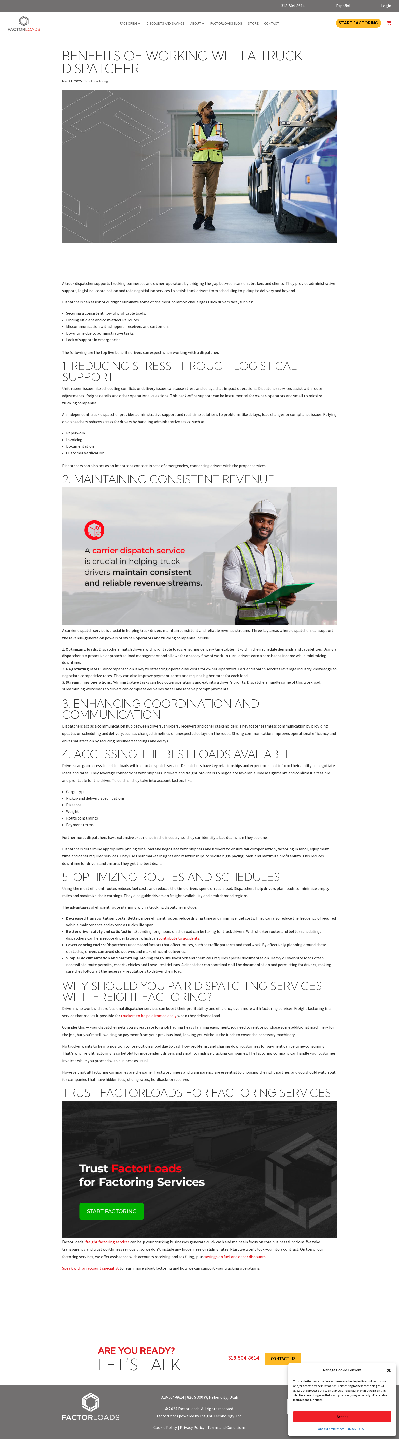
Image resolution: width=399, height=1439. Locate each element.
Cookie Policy (165, 1427)
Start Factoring (358, 22)
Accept (342, 1416)
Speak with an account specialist (90, 1268)
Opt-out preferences (331, 1429)
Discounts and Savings (166, 24)
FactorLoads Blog (226, 24)
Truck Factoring (96, 81)
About (195, 24)
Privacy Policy (355, 1429)
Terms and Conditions (226, 1427)
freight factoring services (108, 1242)
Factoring (128, 24)
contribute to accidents (179, 938)
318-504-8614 (172, 1397)
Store (253, 24)
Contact (271, 24)
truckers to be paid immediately (149, 1016)
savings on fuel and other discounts (235, 1256)
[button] (388, 1370)
